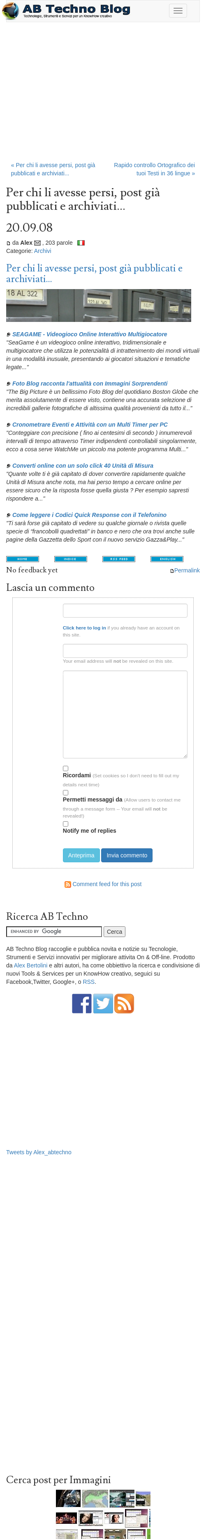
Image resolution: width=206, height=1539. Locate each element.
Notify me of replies (89, 827)
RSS (89, 982)
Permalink (185, 570)
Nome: (50, 606)
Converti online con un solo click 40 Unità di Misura (82, 465)
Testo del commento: (39, 673)
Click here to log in (84, 627)
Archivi (42, 251)
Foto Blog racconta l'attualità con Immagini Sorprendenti (89, 383)
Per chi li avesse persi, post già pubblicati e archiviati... (94, 273)
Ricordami (77, 772)
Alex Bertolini (31, 965)
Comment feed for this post (103, 884)
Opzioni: (48, 767)
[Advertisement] (103, 95)
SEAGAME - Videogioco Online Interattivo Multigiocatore (89, 334)
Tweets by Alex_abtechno (39, 1152)
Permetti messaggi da (93, 796)
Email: (50, 647)
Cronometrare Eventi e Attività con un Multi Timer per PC (90, 424)
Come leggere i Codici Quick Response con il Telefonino (89, 515)
